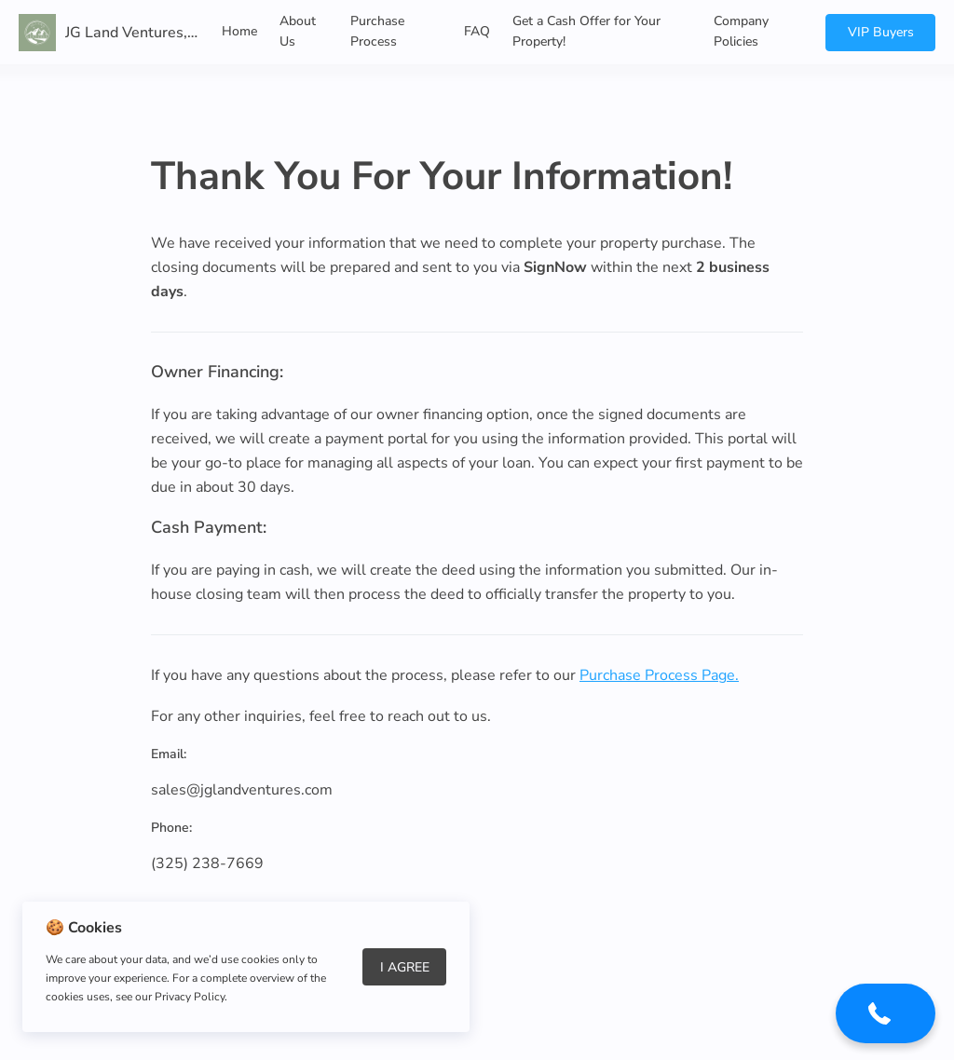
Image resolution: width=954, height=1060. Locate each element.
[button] (885, 1020)
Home (239, 31)
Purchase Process (377, 31)
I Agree (404, 967)
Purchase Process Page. (659, 675)
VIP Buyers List (881, 37)
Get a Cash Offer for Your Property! (586, 31)
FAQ (477, 31)
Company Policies (741, 31)
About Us (297, 31)
